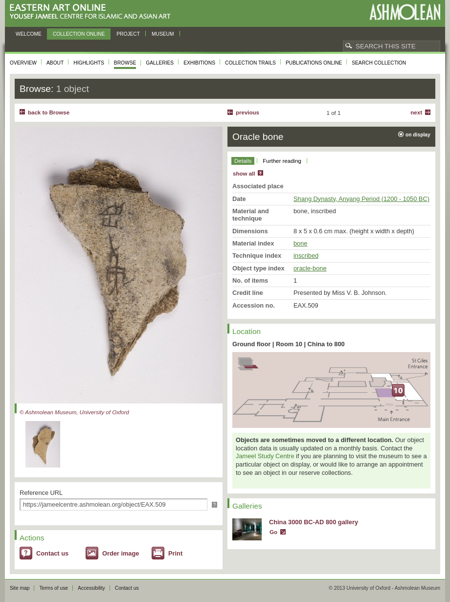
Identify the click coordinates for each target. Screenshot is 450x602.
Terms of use (53, 588)
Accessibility (91, 588)
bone (300, 243)
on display (417, 134)
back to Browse (48, 112)
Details (242, 161)
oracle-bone (310, 268)
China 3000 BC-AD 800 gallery (313, 522)
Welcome (29, 34)
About (55, 63)
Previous (247, 112)
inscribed (305, 255)
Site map (19, 588)
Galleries (160, 63)
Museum (163, 34)
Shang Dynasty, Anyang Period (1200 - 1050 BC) (361, 198)
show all (244, 174)
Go (273, 532)
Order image (120, 553)
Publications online (314, 63)
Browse (125, 63)
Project (128, 34)
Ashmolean (404, 12)
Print (175, 553)
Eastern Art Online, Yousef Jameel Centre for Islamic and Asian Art (93, 12)
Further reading (282, 161)
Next (416, 112)
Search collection (379, 63)
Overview (23, 63)
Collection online (79, 34)
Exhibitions (199, 63)
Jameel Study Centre (265, 456)
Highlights (88, 63)
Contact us (52, 553)
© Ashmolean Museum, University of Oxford (74, 412)
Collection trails (250, 63)
